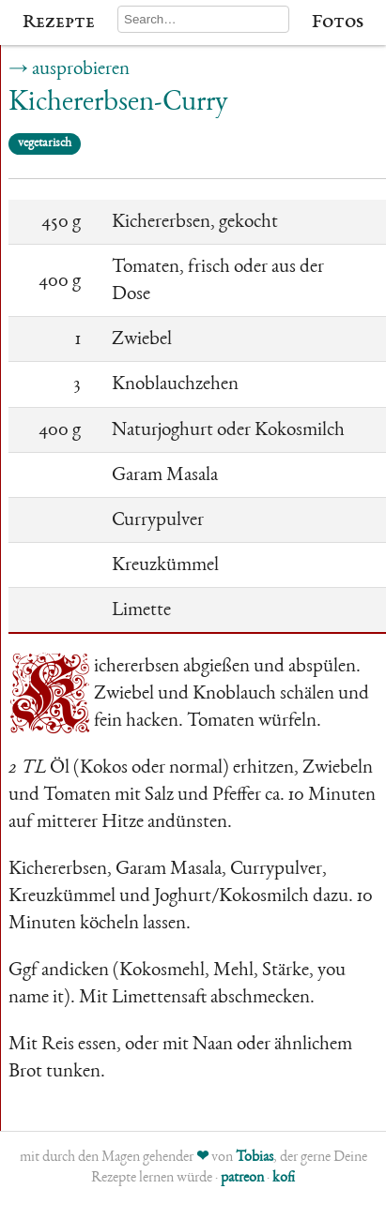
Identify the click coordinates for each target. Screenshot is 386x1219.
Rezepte (59, 22)
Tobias (254, 1158)
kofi (283, 1178)
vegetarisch (44, 143)
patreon (242, 1178)
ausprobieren (81, 70)
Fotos (337, 22)
